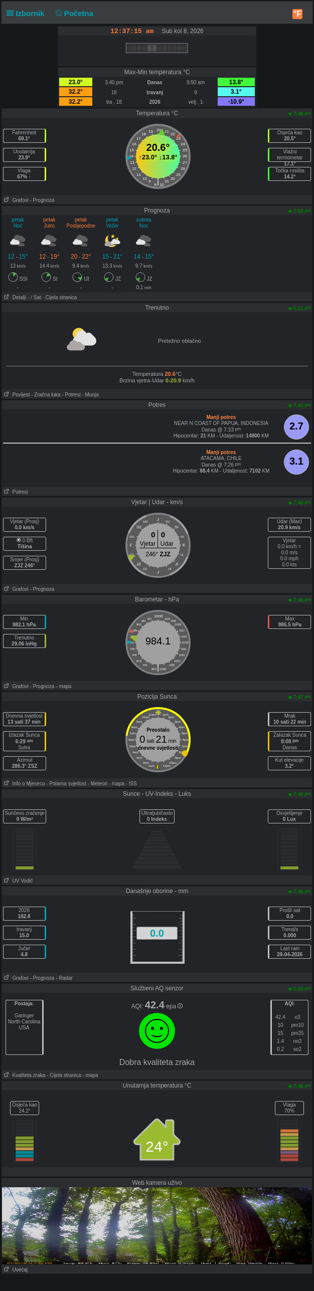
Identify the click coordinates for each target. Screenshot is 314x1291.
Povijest (16, 394)
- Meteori (97, 783)
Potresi (15, 492)
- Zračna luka (45, 394)
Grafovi (15, 200)
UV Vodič (17, 881)
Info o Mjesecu (23, 783)
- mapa (63, 686)
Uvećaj (15, 1269)
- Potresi (71, 394)
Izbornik (28, 13)
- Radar (64, 978)
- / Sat (34, 297)
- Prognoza (42, 200)
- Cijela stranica (60, 297)
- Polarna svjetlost (66, 783)
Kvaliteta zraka (23, 1075)
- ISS (131, 783)
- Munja (90, 394)
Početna (73, 13)
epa (174, 1006)
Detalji (14, 297)
